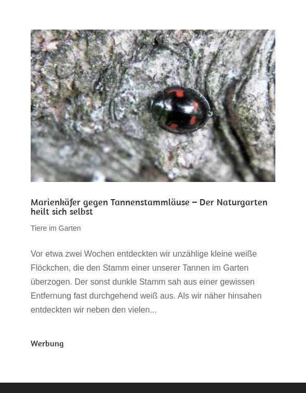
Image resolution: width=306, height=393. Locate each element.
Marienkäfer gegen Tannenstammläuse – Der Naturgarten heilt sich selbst (149, 206)
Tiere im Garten (56, 228)
